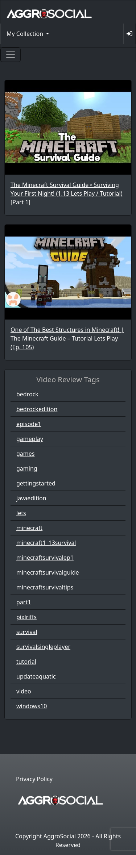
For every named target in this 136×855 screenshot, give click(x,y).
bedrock (27, 394)
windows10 (31, 706)
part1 (23, 602)
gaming (26, 468)
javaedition (31, 498)
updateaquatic (36, 676)
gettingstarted (35, 483)
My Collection (26, 34)
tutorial (26, 662)
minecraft (29, 528)
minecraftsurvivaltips (44, 587)
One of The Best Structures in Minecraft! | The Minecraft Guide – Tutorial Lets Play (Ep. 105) (67, 338)
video (23, 691)
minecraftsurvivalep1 (45, 558)
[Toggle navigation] (10, 54)
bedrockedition (36, 409)
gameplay (29, 439)
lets (21, 513)
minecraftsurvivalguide (47, 572)
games (25, 454)
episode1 (28, 424)
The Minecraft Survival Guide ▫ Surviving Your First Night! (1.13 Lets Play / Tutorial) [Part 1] (67, 193)
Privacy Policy (34, 779)
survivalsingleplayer (43, 647)
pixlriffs (26, 617)
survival (26, 632)
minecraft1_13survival (46, 543)
